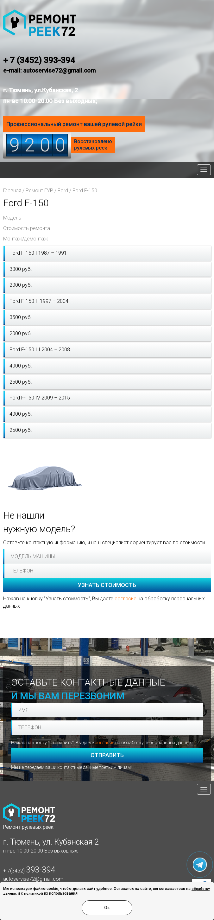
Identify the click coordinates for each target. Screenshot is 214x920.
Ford (63, 191)
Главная (12, 191)
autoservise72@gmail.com (33, 879)
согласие (125, 599)
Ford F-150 (84, 191)
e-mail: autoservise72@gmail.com (49, 70)
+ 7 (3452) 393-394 (39, 60)
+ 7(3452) (29, 871)
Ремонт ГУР (39, 191)
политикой (33, 893)
